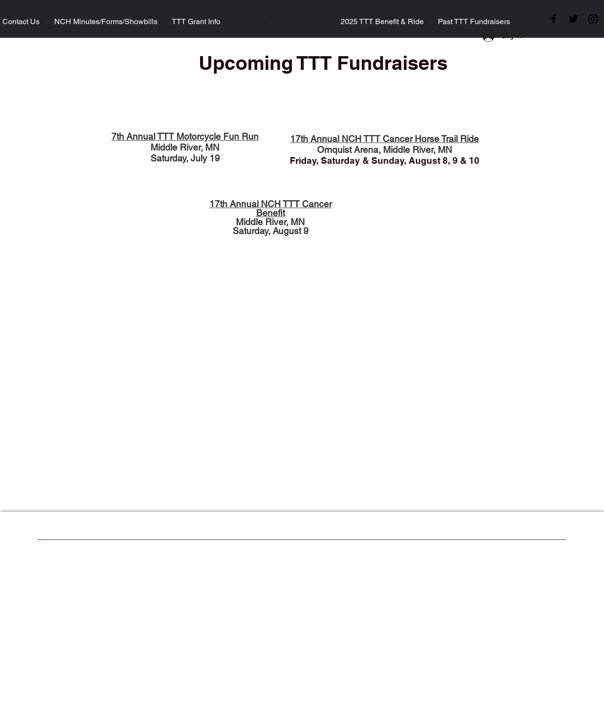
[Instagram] (593, 19)
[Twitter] (573, 19)
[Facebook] (553, 19)
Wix (380, 558)
